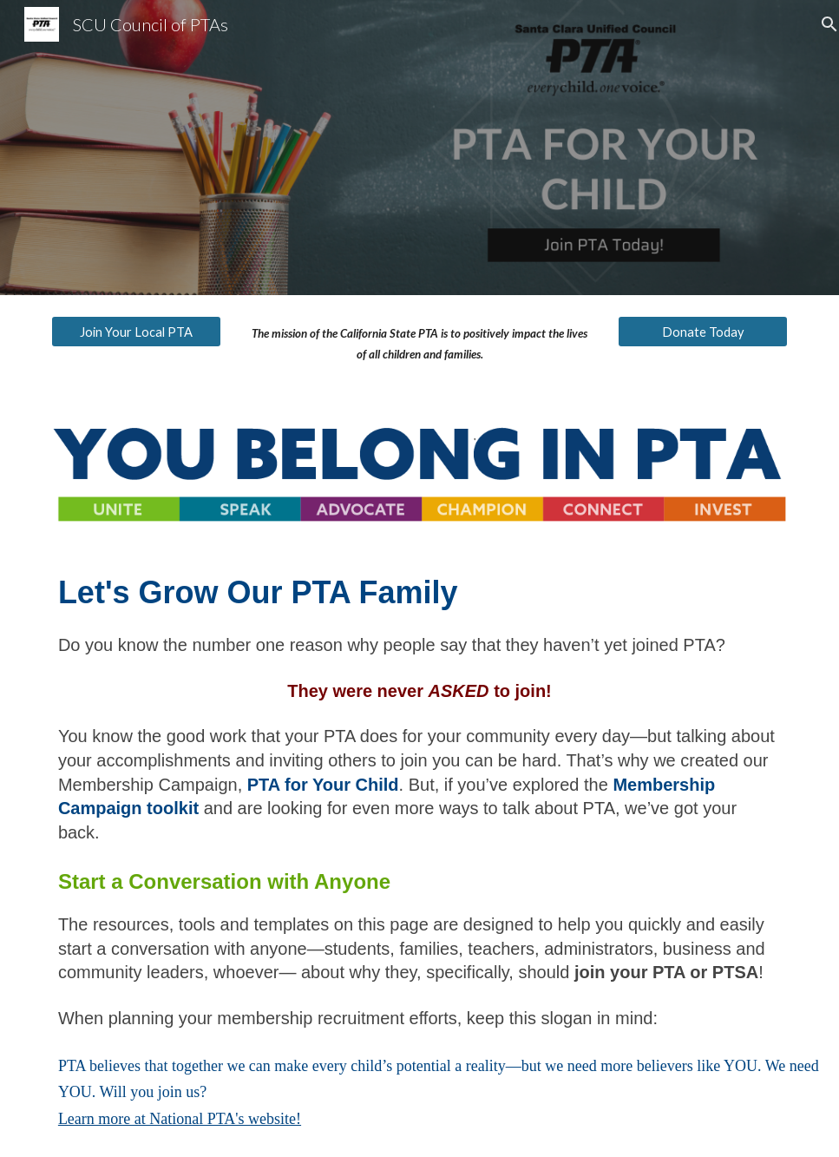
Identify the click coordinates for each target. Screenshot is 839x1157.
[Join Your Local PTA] (136, 332)
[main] (420, 344)
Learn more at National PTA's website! (179, 1118)
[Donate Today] (703, 332)
